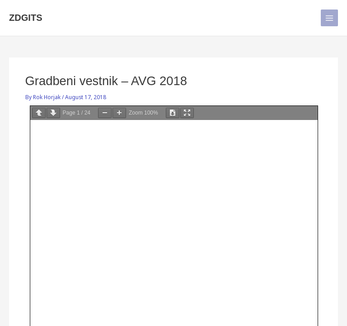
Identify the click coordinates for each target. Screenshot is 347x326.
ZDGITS (25, 18)
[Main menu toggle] (329, 18)
